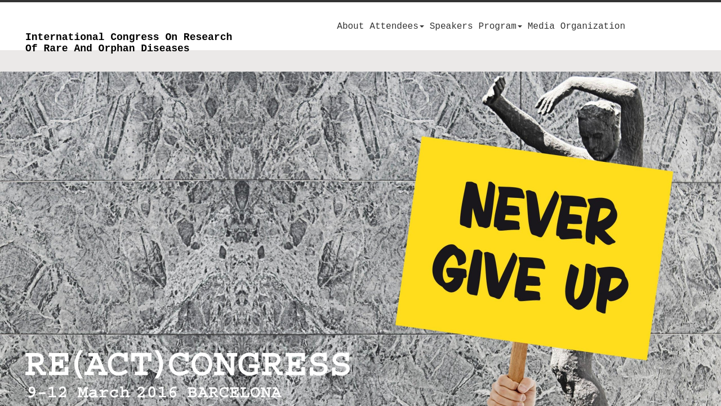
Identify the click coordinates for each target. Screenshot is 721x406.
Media (541, 26)
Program (500, 26)
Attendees (397, 26)
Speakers (451, 26)
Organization (592, 26)
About (350, 26)
